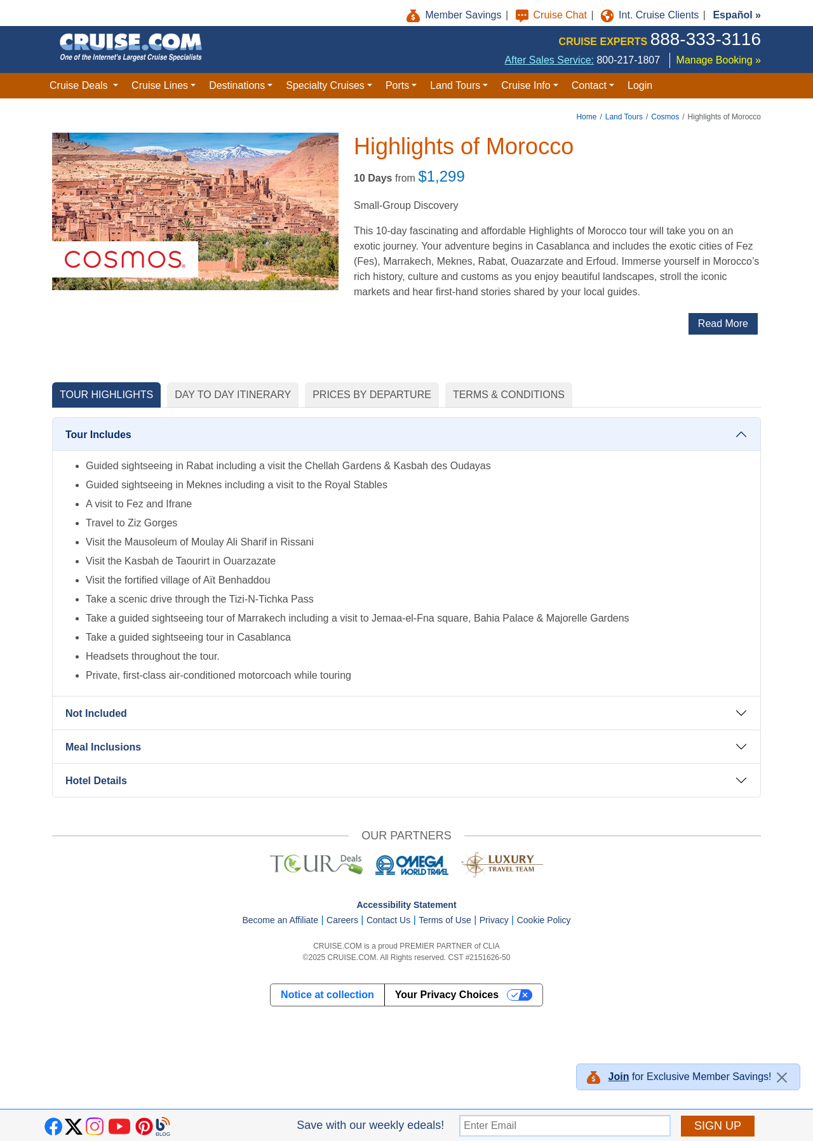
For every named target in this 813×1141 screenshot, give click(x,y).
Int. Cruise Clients (651, 15)
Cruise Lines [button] (159, 85)
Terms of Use (445, 920)
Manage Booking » (718, 60)
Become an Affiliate (280, 920)
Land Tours (624, 116)
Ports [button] (397, 85)
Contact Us (388, 920)
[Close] (781, 1077)
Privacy (494, 920)
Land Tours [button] (455, 85)
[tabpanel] (406, 609)
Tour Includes (98, 434)
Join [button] (618, 1076)
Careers (342, 920)
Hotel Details (96, 780)
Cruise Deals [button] (80, 85)
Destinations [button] (237, 85)
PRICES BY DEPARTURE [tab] (371, 394)
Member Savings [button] (455, 15)
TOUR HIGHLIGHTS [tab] (106, 394)
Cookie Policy (544, 920)
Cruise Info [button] (525, 85)
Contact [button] (589, 85)
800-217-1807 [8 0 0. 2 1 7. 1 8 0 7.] (628, 60)
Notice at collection (327, 994)
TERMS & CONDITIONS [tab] (509, 394)
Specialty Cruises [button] (325, 85)
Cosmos (665, 116)
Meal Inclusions (103, 747)
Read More (723, 323)
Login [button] (640, 85)
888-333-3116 (705, 39)
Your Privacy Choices (447, 994)
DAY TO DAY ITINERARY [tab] (233, 394)
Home (586, 116)
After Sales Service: (550, 60)
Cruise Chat (553, 15)
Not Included (96, 713)
